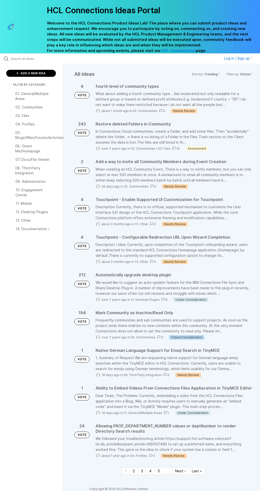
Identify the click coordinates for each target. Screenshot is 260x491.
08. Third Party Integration (143, 375)
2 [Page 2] (134, 471)
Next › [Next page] (180, 471)
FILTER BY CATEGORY (26, 85)
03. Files (164, 148)
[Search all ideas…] (33, 59)
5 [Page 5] (159, 471)
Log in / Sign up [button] (238, 58)
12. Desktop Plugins (145, 299)
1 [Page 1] (126, 471)
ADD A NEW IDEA (31, 73)
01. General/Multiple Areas (143, 413)
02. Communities (145, 111)
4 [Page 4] (150, 471)
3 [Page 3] (142, 471)
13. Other (141, 224)
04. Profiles (138, 456)
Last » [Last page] (197, 471)
